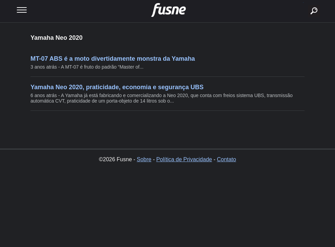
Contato (226, 159)
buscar (303, 2)
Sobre (144, 159)
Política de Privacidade (184, 159)
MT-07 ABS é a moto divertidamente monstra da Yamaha (112, 58)
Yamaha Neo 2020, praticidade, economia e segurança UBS (116, 87)
